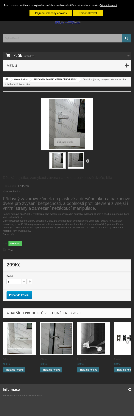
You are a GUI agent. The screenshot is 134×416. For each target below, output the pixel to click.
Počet (10, 276)
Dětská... (8, 359)
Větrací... (45, 359)
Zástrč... (119, 359)
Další (88, 161)
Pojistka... (83, 359)
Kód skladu (9, 186)
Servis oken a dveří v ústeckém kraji (22, 395)
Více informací (108, 5)
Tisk (10, 250)
